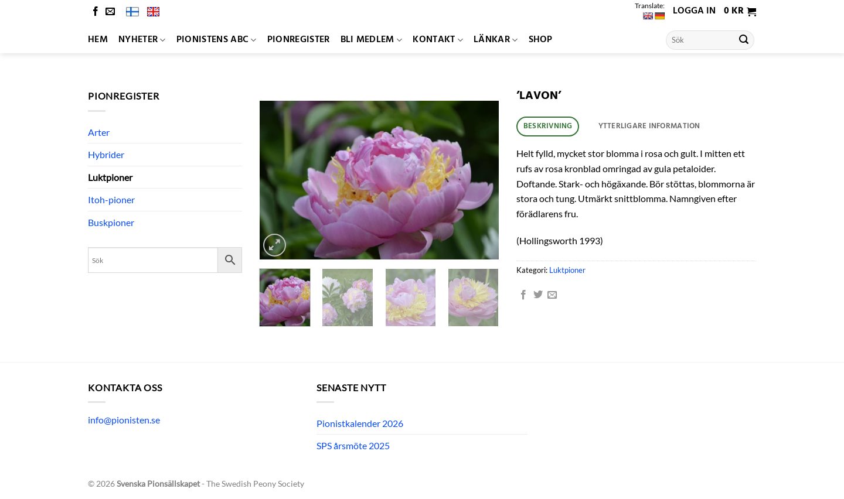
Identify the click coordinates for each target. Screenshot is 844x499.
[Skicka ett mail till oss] (110, 12)
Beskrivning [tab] (548, 126)
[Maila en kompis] (552, 295)
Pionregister (298, 39)
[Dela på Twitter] (538, 295)
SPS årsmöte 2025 (353, 445)
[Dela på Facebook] (523, 295)
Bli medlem (372, 39)
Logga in (694, 11)
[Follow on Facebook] (95, 12)
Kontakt (438, 39)
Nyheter (142, 39)
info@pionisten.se (124, 419)
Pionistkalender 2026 (359, 423)
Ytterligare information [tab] (649, 126)
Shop (541, 39)
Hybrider (106, 154)
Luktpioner (110, 177)
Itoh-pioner (111, 199)
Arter (99, 132)
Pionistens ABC (216, 39)
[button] (740, 11)
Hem (98, 39)
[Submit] (744, 40)
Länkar (496, 39)
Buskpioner (111, 222)
